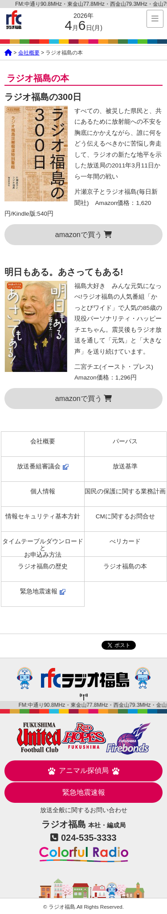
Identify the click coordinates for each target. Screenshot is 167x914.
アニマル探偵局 (83, 771)
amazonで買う (83, 234)
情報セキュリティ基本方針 (42, 516)
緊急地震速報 (42, 591)
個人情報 (42, 491)
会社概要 (29, 53)
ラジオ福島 (13, 19)
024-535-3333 (89, 838)
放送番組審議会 (43, 466)
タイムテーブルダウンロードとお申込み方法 (42, 547)
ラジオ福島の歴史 (43, 566)
